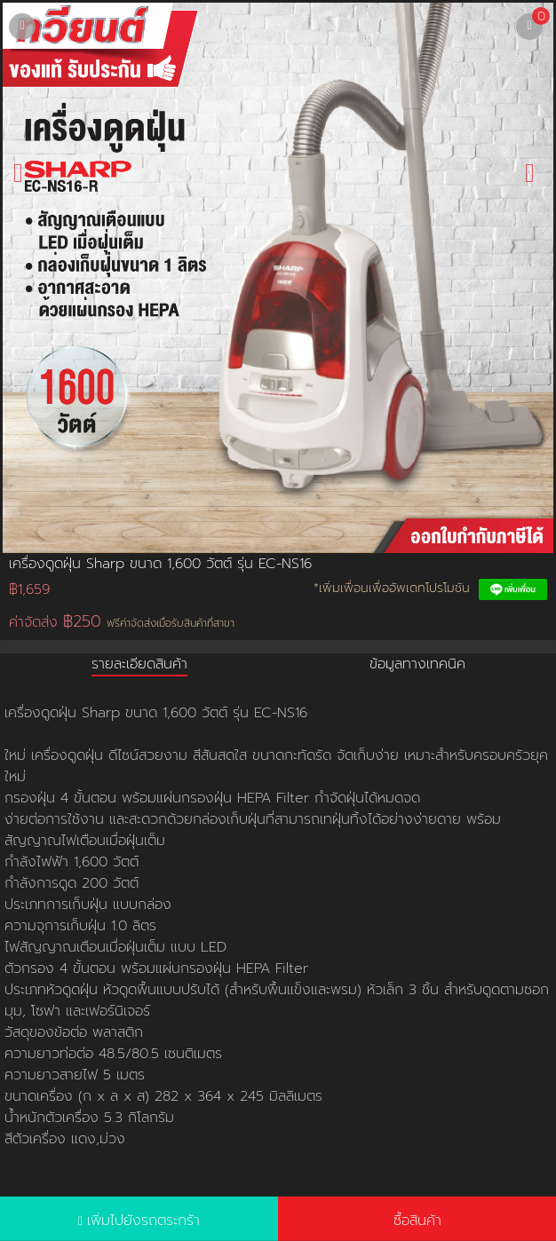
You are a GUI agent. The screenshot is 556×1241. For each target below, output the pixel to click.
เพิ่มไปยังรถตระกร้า (143, 1220)
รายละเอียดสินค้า (139, 664)
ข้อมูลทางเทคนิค (417, 664)
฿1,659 (29, 589)
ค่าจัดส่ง (121, 622)
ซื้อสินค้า (417, 1220)
